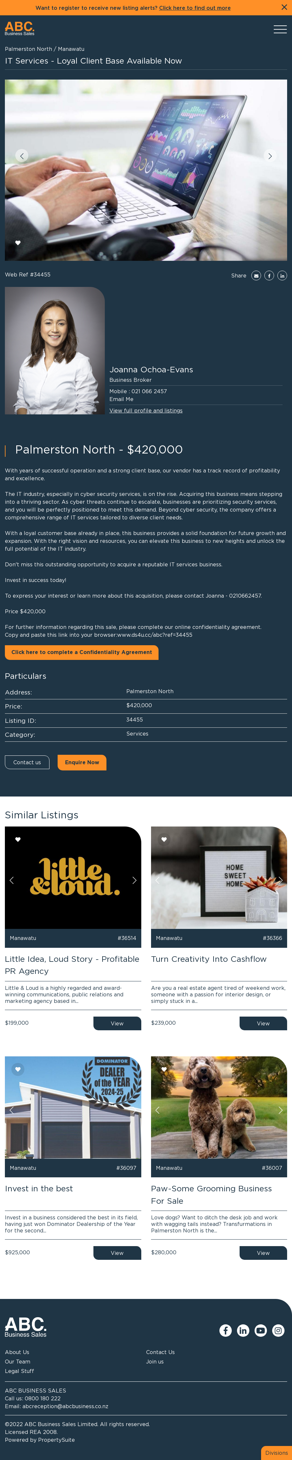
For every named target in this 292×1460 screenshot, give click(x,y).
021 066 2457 (149, 391)
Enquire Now (82, 762)
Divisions (276, 1453)
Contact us (27, 762)
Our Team (17, 1361)
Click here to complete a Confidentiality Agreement (81, 652)
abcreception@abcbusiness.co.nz (65, 1406)
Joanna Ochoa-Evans (151, 369)
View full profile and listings (146, 410)
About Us (17, 1352)
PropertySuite (56, 1440)
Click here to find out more (195, 8)
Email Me (121, 399)
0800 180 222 (43, 1398)
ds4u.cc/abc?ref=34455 (162, 635)
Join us (155, 1361)
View (117, 1023)
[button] (21, 155)
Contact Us (160, 1352)
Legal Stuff (19, 1371)
